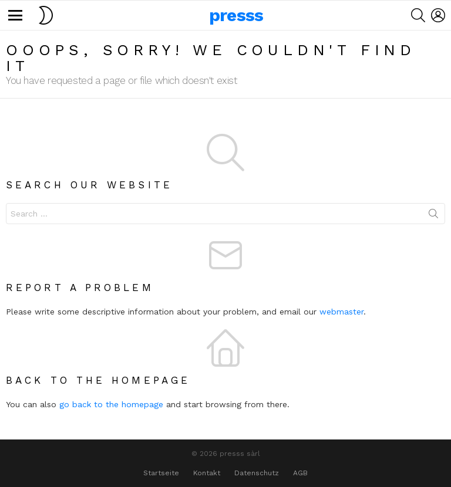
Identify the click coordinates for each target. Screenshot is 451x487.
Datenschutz (256, 473)
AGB (300, 473)
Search (433, 216)
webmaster (341, 311)
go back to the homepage (111, 404)
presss (236, 15)
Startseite (161, 473)
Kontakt (206, 473)
